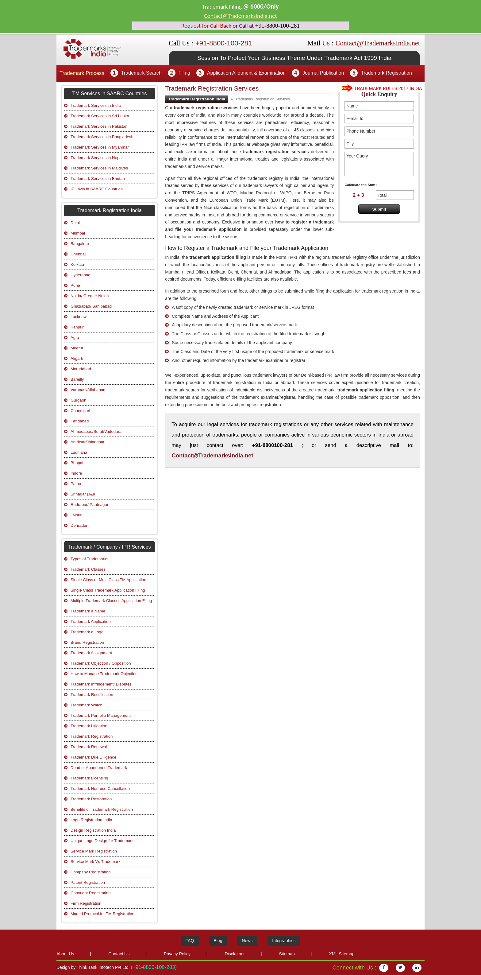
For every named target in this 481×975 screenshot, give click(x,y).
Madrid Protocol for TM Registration (102, 913)
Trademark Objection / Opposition (101, 663)
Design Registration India (93, 830)
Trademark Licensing (89, 778)
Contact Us (118, 953)
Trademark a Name (88, 611)
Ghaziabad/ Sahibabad (91, 306)
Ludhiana (79, 452)
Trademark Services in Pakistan (99, 126)
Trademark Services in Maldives (99, 168)
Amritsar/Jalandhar (88, 442)
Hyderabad (80, 275)
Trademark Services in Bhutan (98, 178)
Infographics (283, 940)
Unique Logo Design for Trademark (102, 840)
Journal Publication (323, 73)
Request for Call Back (206, 25)
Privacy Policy (177, 953)
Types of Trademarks (89, 559)
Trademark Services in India (96, 105)
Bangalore (80, 243)
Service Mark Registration (94, 851)
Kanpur (77, 327)
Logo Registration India (91, 820)
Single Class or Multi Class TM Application (108, 579)
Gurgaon (78, 400)
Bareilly (77, 379)
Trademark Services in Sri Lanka (100, 116)
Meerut (77, 348)
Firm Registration (86, 903)
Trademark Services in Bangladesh (102, 136)
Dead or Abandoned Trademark (99, 767)
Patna (76, 483)
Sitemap (286, 953)
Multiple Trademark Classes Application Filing (111, 600)
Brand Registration (87, 642)
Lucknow (79, 316)
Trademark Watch (86, 705)
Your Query (379, 164)
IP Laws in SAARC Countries (97, 189)
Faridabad (80, 421)
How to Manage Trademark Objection (104, 673)
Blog (218, 940)
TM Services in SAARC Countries (109, 93)
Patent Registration (88, 882)
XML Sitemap (342, 953)
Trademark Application (91, 621)
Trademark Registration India (196, 99)
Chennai (78, 254)
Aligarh (77, 358)
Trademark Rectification (92, 694)
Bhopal (77, 462)
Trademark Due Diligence (93, 757)
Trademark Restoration (91, 799)
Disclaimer (235, 953)
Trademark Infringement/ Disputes (101, 684)
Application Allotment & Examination (246, 73)
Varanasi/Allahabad (88, 389)
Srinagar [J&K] (84, 494)
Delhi (75, 222)
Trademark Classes (88, 569)
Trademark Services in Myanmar (100, 147)
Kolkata (77, 264)
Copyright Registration (90, 893)
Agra (75, 337)
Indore (76, 473)
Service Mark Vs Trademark (96, 861)
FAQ (189, 940)
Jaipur (76, 515)
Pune (75, 285)
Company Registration (90, 872)
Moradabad (81, 369)
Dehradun (79, 525)
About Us (65, 953)
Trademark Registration (386, 73)
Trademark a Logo (87, 632)
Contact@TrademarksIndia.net (240, 15)
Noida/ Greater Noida (90, 295)
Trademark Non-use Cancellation (100, 788)
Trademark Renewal (89, 746)
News (247, 940)
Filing (184, 73)
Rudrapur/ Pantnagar (89, 504)
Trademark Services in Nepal (97, 157)
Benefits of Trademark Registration (102, 809)
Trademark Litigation (89, 726)
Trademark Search (141, 73)
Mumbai (78, 233)
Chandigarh (81, 410)
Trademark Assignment (91, 653)
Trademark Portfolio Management (101, 715)
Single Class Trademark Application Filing (108, 590)
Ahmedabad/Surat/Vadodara (96, 431)
